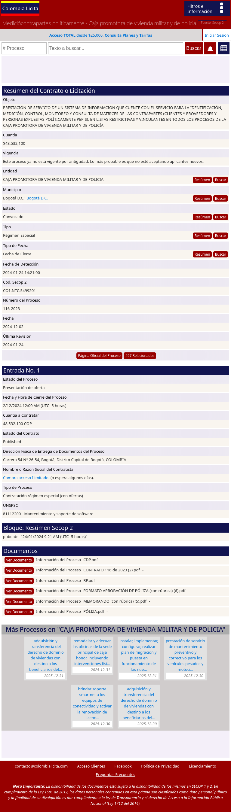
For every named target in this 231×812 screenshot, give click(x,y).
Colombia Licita (20, 8)
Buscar (220, 179)
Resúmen (202, 179)
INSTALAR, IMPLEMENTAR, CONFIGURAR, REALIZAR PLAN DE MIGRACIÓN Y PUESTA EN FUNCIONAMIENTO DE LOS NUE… (138, 655)
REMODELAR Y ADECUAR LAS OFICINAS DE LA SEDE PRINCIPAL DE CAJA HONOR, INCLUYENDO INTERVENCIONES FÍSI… (92, 652)
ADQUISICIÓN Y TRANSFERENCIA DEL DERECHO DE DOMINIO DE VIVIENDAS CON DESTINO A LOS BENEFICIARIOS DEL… (45, 655)
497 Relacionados (139, 355)
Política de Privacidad (160, 766)
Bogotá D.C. (37, 198)
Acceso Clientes (91, 766)
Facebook (123, 766)
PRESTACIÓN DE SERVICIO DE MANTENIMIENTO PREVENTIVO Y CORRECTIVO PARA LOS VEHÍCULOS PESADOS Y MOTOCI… (185, 655)
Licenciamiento (202, 766)
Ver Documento (19, 560)
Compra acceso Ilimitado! (26, 477)
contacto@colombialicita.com (41, 766)
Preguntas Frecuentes (115, 774)
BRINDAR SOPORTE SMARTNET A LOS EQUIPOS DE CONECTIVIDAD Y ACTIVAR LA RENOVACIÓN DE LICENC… (92, 703)
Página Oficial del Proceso (99, 355)
